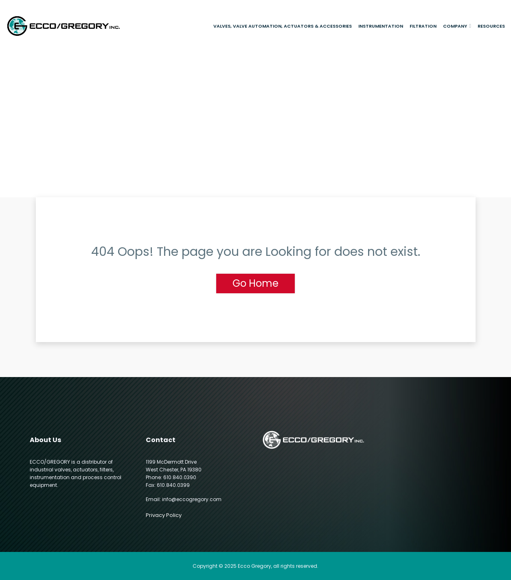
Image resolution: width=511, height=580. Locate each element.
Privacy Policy (164, 515)
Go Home (255, 283)
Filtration (423, 26)
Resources (491, 26)
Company (455, 26)
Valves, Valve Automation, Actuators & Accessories (282, 26)
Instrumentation (380, 26)
